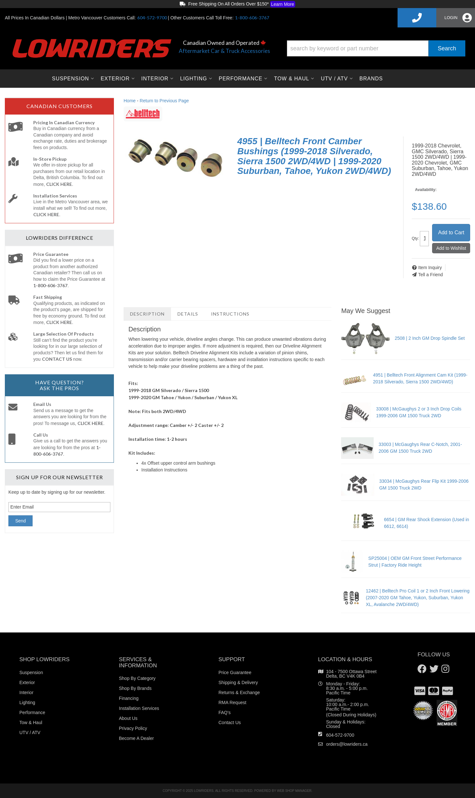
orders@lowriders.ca (347, 744)
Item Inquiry (430, 267)
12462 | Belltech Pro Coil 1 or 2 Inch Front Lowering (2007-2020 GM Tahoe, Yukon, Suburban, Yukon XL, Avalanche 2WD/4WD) (418, 597)
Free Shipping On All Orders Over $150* (237, 4)
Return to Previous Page (164, 100)
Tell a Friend (430, 274)
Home (130, 100)
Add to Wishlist (451, 248)
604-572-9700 (340, 735)
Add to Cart (451, 232)
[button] (376, 48)
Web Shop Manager (294, 791)
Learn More (282, 4)
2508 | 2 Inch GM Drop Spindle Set (430, 338)
